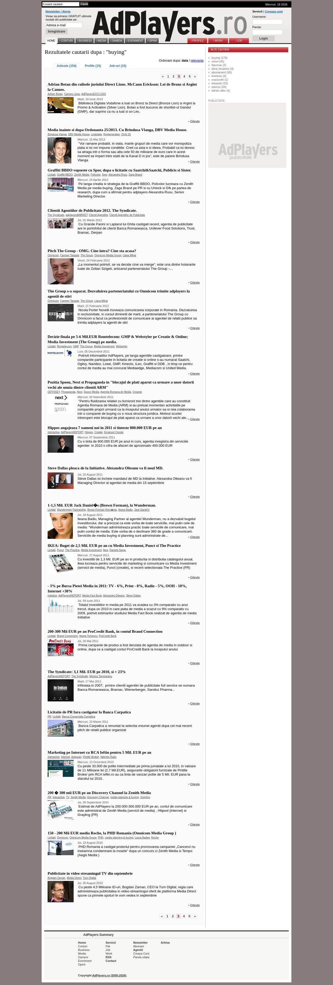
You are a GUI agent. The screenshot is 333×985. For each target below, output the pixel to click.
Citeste (195, 121)
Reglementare (112, 134)
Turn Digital (89, 878)
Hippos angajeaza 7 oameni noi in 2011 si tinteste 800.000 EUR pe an (105, 428)
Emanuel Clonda (113, 432)
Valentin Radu (108, 757)
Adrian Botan (55, 94)
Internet (65, 757)
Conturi (82, 946)
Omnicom (53, 255)
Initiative (52, 595)
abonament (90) (222, 72)
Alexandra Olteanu (114, 595)
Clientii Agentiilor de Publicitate (127, 215)
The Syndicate (56, 215)
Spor (104, 174)
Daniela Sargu (118, 550)
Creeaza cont (274, 11)
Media (82, 953)
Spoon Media (91, 392)
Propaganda (68, 392)
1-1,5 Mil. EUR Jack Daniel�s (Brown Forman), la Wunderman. (102, 505)
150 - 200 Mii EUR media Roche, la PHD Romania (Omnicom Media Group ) (112, 833)
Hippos (89, 432)
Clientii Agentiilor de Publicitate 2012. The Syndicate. (92, 210)
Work (109, 953)
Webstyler (121, 346)
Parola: (256, 27)
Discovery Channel (98, 797)
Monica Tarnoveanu (100, 676)
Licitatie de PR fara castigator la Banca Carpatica (89, 712)
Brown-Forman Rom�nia (102, 509)
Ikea (105, 550)
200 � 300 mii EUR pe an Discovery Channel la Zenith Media (99, 793)
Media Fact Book (92, 595)
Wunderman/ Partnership (71, 509)
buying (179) (219, 57)
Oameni (83, 957)
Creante (137, 392)
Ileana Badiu (125, 509)
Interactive (54, 432)
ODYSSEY (54, 392)
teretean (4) (219, 76)
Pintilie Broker (91, 757)
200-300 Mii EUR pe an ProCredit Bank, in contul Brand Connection (105, 631)
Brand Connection (67, 636)
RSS (109, 957)
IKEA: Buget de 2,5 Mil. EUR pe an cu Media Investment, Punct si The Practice (114, 545)
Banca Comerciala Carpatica (78, 716)
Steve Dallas (133, 595)
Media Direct (74, 878)
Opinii (81, 964)
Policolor (95, 174)
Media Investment (104, 346)
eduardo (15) (220, 83)
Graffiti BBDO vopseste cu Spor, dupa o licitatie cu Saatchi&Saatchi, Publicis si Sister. (119, 170)
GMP (76, 346)
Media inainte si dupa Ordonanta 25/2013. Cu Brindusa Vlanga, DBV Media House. (117, 130)
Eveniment (85, 960)
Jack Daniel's (142, 509)
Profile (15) (93, 66)
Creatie (98, 432)
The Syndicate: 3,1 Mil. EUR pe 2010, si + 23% (87, 672)
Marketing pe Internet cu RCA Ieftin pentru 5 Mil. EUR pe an (99, 752)
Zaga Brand (135, 174)
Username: (259, 16)
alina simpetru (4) (223, 68)
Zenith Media (81, 174)
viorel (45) (218, 61)
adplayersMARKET (77, 215)
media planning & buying (124, 797)
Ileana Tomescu (88, 636)
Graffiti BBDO (65, 174)
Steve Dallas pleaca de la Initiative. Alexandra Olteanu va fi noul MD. (105, 468)
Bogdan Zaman (56, 878)
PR (49, 716)
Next (79, 392)
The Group (86, 255)
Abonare (138, 946)
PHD (100, 837)
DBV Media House (78, 134)
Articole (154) (66, 66)
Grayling (145, 797)
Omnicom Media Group (107, 255)
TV (67, 797)
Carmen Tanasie (69, 255)
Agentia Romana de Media (115, 392)
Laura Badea (142, 837)
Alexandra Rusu (117, 174)
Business (84, 949)
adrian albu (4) (221, 90)
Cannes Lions (72, 94)
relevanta (197, 60)
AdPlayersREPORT (72, 432)
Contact (111, 960)
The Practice (72, 550)
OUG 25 (126, 134)
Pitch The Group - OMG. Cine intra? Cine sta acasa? (92, 251)
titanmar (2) (219, 65)
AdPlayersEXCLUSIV (93, 94)
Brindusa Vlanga (57, 134)
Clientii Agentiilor (98, 215)
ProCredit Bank (108, 636)
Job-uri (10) (117, 66)
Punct (60, 550)
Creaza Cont (141, 953)
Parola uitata (141, 957)
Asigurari (76, 757)
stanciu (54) (219, 86)
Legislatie (96, 134)
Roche (155, 837)
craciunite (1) (220, 79)
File (108, 946)
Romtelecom (64, 346)
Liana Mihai (129, 255)
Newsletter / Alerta (58, 11)
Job (108, 949)
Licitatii (52, 174)
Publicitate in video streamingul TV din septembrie (90, 873)
